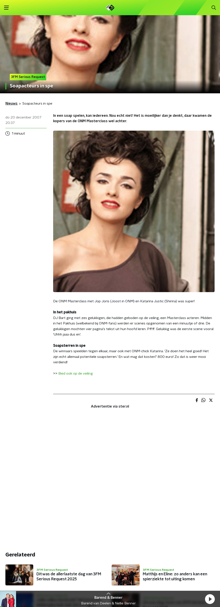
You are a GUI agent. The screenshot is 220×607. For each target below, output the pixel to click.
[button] (210, 599)
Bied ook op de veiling (75, 373)
